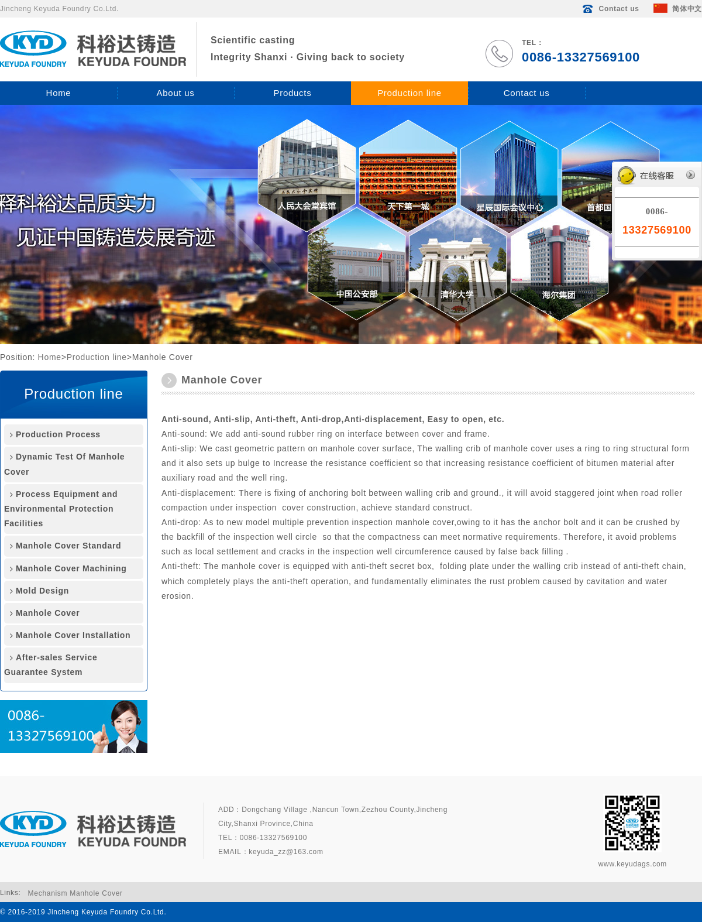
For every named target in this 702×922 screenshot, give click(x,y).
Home (58, 93)
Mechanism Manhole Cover (75, 893)
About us (176, 93)
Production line (409, 93)
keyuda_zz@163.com (286, 852)
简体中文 (677, 9)
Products (293, 93)
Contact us (609, 9)
